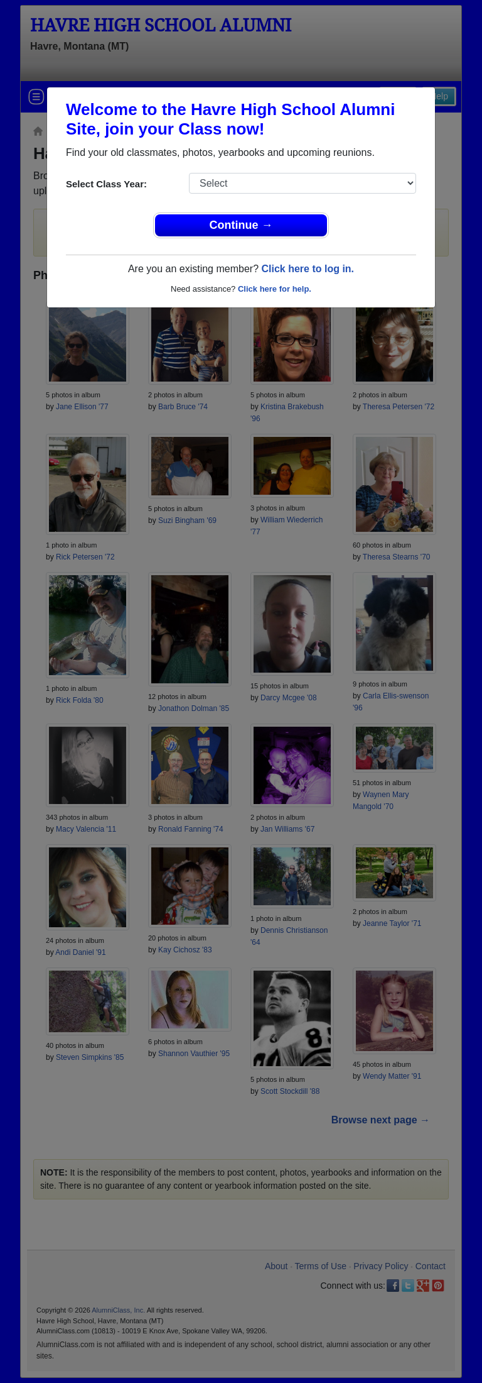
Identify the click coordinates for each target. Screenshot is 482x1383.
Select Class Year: (106, 184)
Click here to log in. (307, 268)
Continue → (241, 225)
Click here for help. (274, 289)
